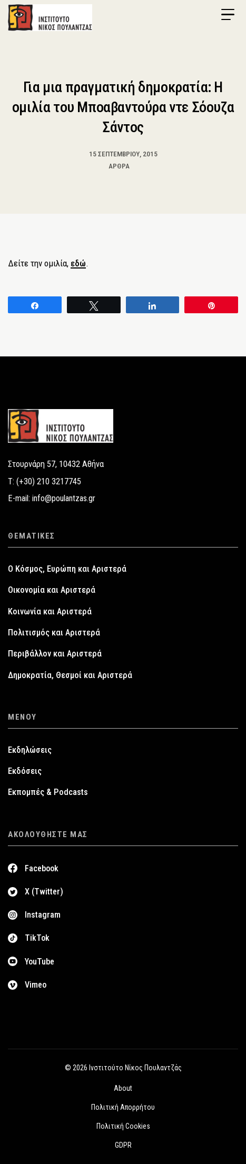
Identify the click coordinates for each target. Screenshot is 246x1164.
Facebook (41, 868)
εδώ (78, 263)
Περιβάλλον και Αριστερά (55, 654)
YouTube (39, 962)
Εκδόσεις (25, 771)
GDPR (123, 1145)
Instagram (43, 915)
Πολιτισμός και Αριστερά (54, 633)
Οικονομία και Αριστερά (51, 590)
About (123, 1088)
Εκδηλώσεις (30, 750)
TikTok (37, 938)
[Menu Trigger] (227, 15)
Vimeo (35, 985)
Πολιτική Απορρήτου (123, 1107)
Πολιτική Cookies (123, 1126)
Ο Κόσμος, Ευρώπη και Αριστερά (67, 569)
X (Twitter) (44, 892)
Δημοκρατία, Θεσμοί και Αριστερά (70, 675)
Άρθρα (119, 166)
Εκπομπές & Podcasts (48, 792)
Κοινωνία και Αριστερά (50, 611)
